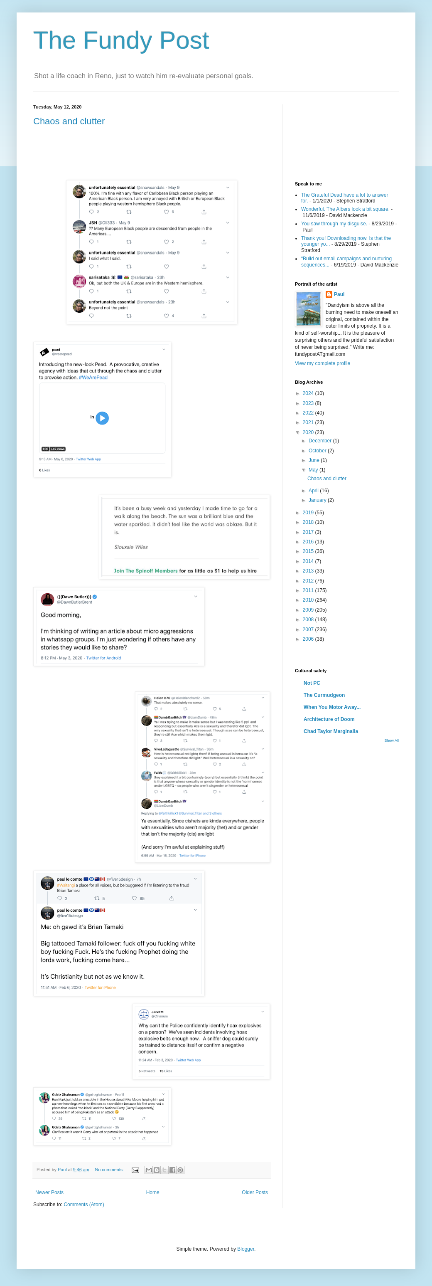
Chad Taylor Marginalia (331, 731)
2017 (309, 532)
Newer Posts (49, 1192)
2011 (309, 590)
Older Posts (255, 1192)
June (315, 460)
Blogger (245, 1249)
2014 (309, 561)
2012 (309, 581)
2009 (309, 610)
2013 (309, 571)
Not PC (312, 683)
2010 (309, 600)
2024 (309, 393)
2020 (309, 432)
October (318, 451)
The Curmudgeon (324, 695)
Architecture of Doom (329, 719)
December (321, 441)
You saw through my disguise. (334, 224)
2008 (309, 619)
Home (153, 1192)
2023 (309, 403)
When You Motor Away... (332, 707)
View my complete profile (322, 363)
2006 (309, 639)
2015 (309, 551)
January (318, 500)
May (314, 470)
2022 (309, 413)
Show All (391, 740)
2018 (309, 522)
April (314, 491)
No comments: (110, 1169)
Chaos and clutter (69, 121)
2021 (309, 422)
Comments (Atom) (84, 1204)
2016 (309, 542)
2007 (309, 629)
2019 (309, 513)
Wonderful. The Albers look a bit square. (345, 209)
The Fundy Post (121, 40)
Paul (339, 294)
